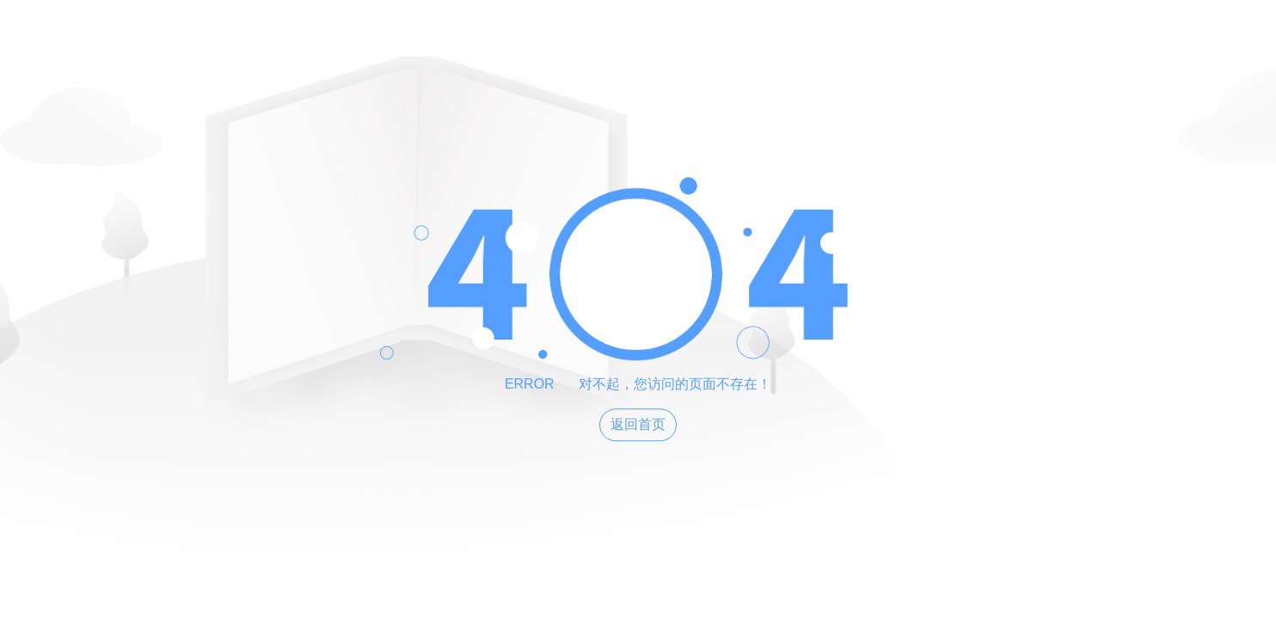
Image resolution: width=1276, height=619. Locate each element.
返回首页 (638, 425)
